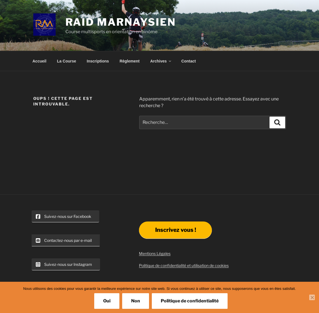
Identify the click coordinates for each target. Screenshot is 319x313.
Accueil (39, 61)
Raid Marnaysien (120, 22)
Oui (106, 301)
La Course (66, 61)
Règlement (130, 61)
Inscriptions (98, 61)
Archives (161, 61)
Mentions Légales (155, 253)
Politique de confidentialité (190, 301)
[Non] (312, 297)
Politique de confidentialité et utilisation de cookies (184, 265)
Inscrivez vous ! (175, 230)
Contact (188, 61)
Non (135, 301)
